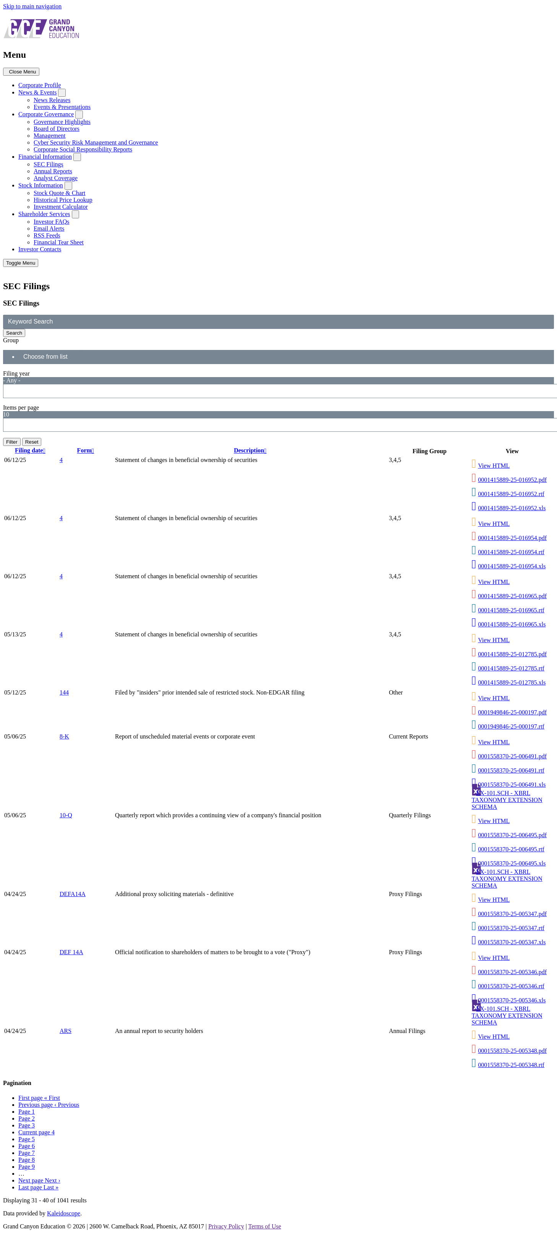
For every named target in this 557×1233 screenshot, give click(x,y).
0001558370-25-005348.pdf (512, 1051)
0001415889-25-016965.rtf (511, 610)
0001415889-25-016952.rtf (511, 494)
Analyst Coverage (56, 178)
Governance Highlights (62, 122)
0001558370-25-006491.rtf (511, 770)
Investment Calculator (61, 206)
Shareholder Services (44, 214)
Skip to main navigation (32, 6)
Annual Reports (53, 171)
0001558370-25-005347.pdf (512, 914)
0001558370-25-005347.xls (512, 942)
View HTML (494, 465)
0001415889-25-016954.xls (512, 566)
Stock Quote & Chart (60, 193)
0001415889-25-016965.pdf (512, 596)
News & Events (37, 92)
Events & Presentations (62, 107)
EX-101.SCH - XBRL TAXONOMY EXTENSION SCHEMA (507, 800)
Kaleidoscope (63, 1213)
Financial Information (45, 156)
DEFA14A (73, 894)
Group (11, 340)
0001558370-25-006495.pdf (512, 835)
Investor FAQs (51, 221)
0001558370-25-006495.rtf (511, 849)
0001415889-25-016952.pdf (512, 480)
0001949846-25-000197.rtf (511, 726)
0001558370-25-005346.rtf (511, 986)
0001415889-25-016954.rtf (511, 552)
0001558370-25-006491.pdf (512, 756)
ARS (65, 1031)
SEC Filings (48, 164)
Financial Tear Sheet (59, 242)
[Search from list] (50, 357)
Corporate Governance (46, 114)
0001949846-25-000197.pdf (512, 712)
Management (50, 135)
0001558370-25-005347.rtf (511, 928)
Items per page (21, 407)
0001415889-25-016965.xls (512, 624)
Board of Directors (56, 128)
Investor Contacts (39, 249)
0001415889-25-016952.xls (512, 508)
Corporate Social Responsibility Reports (83, 149)
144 (64, 692)
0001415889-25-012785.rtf (511, 668)
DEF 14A (71, 952)
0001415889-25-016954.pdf (512, 538)
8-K (64, 736)
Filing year (16, 373)
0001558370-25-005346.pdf (512, 972)
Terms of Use (264, 1226)
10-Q (66, 815)
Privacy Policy (226, 1226)
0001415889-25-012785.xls (512, 682)
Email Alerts (49, 228)
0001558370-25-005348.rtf (511, 1065)
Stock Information (40, 185)
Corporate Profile (39, 85)
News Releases (52, 100)
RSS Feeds (47, 235)
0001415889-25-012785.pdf (512, 654)
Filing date (31, 450)
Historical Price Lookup (63, 200)
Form (86, 450)
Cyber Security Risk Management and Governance (96, 142)
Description (251, 450)
